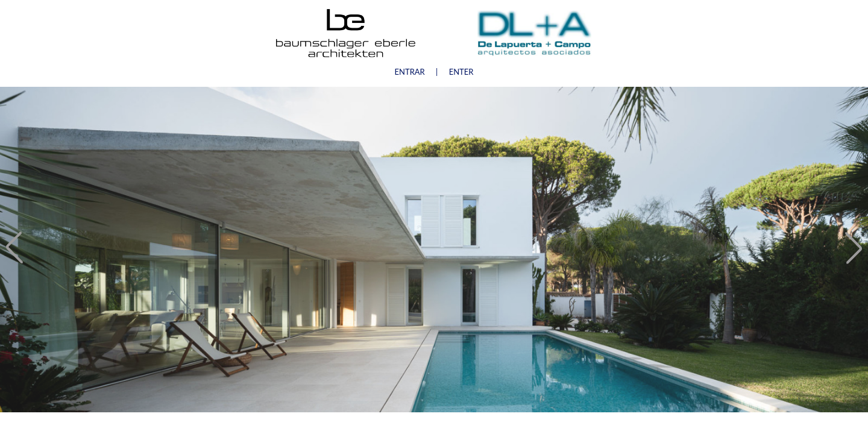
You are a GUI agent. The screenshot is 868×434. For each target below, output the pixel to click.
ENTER (461, 72)
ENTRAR (410, 72)
